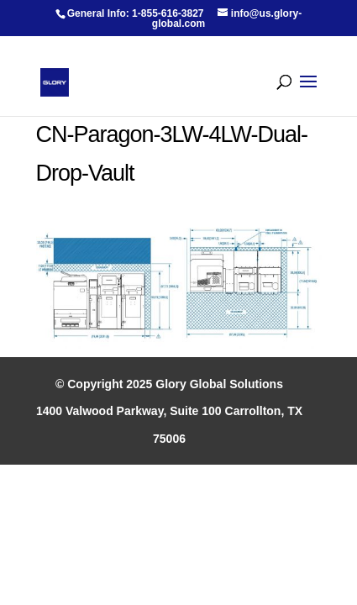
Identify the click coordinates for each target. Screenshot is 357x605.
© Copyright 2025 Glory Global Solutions (169, 384)
